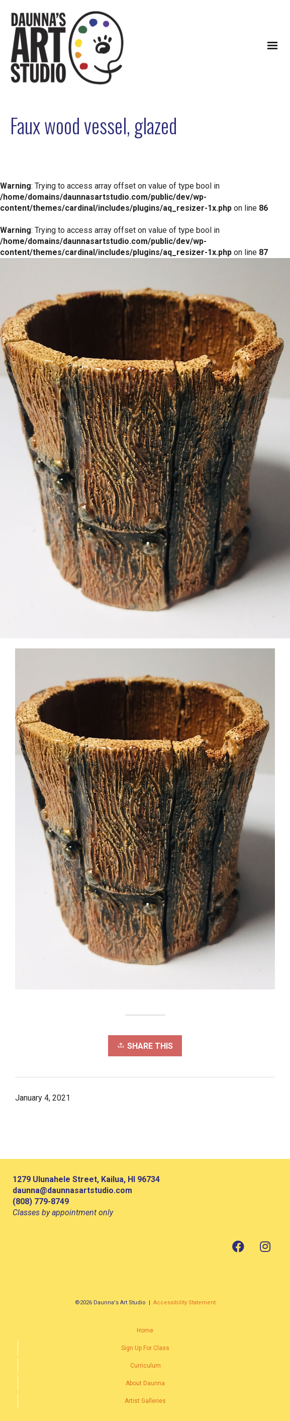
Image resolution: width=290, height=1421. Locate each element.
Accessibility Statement (184, 1302)
